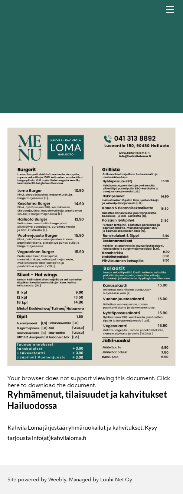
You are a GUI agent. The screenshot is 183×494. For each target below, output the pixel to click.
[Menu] (170, 9)
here (13, 385)
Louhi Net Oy (116, 480)
